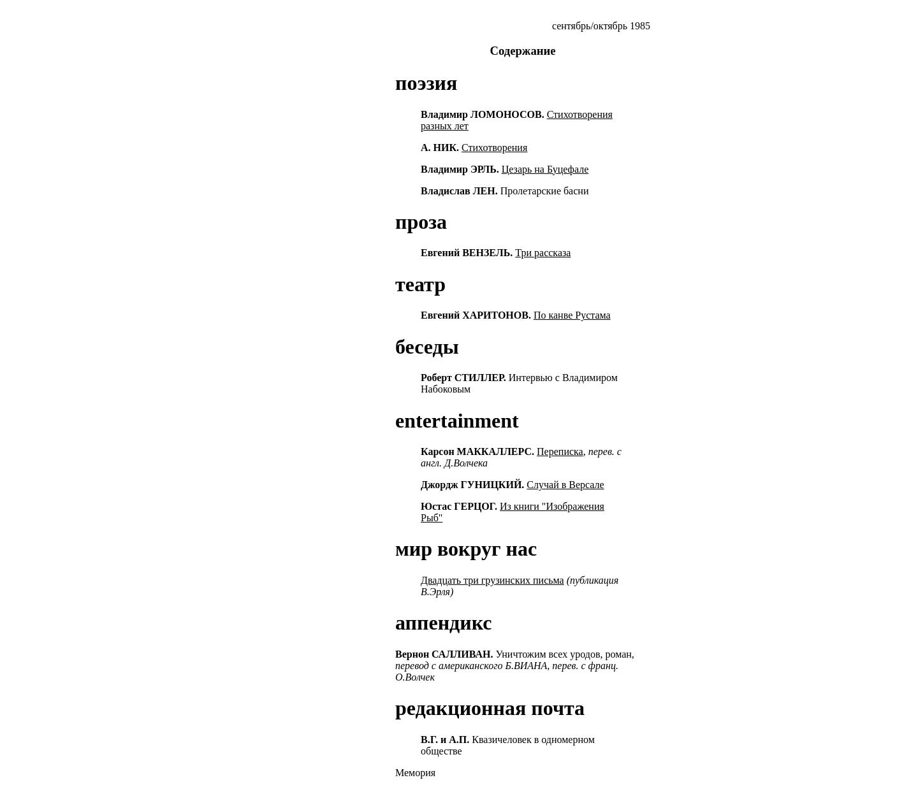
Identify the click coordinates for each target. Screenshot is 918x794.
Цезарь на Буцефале (545, 169)
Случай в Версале (565, 484)
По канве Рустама (572, 315)
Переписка (560, 451)
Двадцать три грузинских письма (492, 580)
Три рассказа (543, 252)
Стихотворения (494, 147)
